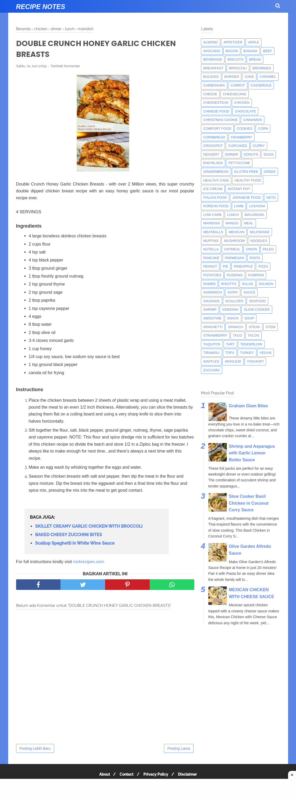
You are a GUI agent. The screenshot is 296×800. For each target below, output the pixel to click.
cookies (244, 128)
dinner (231, 154)
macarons (254, 215)
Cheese (210, 94)
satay (232, 292)
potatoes (212, 275)
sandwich (212, 292)
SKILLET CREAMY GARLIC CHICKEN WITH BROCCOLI (89, 527)
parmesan (234, 258)
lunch (233, 215)
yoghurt (255, 361)
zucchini (211, 370)
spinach (235, 327)
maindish (211, 223)
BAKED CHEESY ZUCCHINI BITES (68, 535)
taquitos (211, 344)
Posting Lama (178, 749)
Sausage (211, 301)
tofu (229, 353)
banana (250, 51)
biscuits (235, 59)
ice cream (212, 189)
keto (271, 198)
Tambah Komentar (65, 67)
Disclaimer (189, 775)
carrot (238, 85)
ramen (209, 284)
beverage (212, 59)
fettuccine (239, 163)
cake (249, 77)
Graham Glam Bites (248, 406)
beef (267, 51)
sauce (249, 292)
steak (254, 327)
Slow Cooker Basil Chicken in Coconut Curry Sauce (249, 503)
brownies (261, 68)
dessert (211, 154)
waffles (211, 361)
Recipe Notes (40, 6)
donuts (251, 154)
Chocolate (245, 111)
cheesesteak (216, 103)
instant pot (239, 189)
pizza (263, 266)
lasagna (257, 206)
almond (210, 42)
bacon (232, 51)
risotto (228, 284)
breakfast (213, 68)
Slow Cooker (257, 309)
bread (255, 59)
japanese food (246, 198)
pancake (211, 258)
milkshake (259, 232)
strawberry (215, 335)
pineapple (243, 266)
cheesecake (234, 94)
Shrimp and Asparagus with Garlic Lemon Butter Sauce (252, 453)
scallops (234, 301)
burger (231, 77)
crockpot (213, 146)
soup (249, 318)
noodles (258, 241)
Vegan (266, 353)
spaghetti (213, 327)
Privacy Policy (156, 775)
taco (237, 335)
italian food (215, 198)
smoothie (212, 318)
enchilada (213, 163)
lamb (238, 206)
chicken (242, 103)
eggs (269, 154)
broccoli (238, 68)
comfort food (217, 128)
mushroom (234, 241)
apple (253, 42)
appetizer (232, 42)
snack (233, 318)
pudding (235, 275)
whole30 (233, 361)
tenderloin (251, 344)
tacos (253, 335)
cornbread (214, 137)
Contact (126, 775)
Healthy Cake (216, 180)
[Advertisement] (148, 789)
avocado (211, 51)
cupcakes (237, 146)
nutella (211, 249)
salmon (266, 284)
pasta (255, 258)
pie (225, 266)
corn (263, 128)
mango (231, 223)
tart (230, 344)
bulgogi (211, 77)
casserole (261, 85)
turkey (247, 353)
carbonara (214, 85)
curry (259, 146)
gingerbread (216, 172)
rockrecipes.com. (89, 563)
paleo (268, 249)
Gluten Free (246, 172)
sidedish (230, 309)
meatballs (213, 232)
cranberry (241, 137)
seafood (257, 301)
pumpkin (256, 275)
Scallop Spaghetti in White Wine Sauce (75, 544)
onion (251, 249)
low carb (212, 215)
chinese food (216, 111)
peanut (210, 266)
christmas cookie (220, 120)
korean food (216, 206)
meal (248, 223)
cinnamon (252, 120)
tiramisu (211, 353)
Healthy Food (247, 180)
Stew (271, 327)
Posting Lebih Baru (35, 749)
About (102, 775)
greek (270, 172)
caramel (268, 77)
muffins (211, 241)
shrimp (210, 309)
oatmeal (232, 249)
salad (247, 284)
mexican (236, 232)
